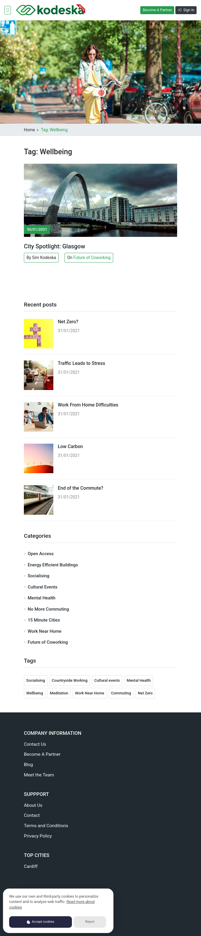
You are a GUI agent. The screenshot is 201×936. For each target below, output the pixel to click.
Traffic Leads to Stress (81, 363)
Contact (32, 815)
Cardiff (31, 866)
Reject (89, 922)
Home (29, 129)
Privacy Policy (38, 836)
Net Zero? (68, 321)
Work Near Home (44, 631)
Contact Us (35, 744)
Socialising (38, 575)
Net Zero (145, 693)
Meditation (59, 693)
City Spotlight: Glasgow (54, 246)
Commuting (121, 693)
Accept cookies (41, 922)
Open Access (41, 553)
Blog (28, 764)
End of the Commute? (80, 488)
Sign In (186, 10)
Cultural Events (42, 587)
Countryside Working (70, 680)
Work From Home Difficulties (88, 405)
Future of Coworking (92, 257)
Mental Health (41, 598)
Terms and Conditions (46, 825)
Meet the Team (39, 775)
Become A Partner (157, 10)
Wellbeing (34, 693)
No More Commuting (48, 609)
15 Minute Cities (44, 620)
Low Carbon (70, 446)
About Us (33, 805)
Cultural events (107, 680)
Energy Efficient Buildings (53, 565)
